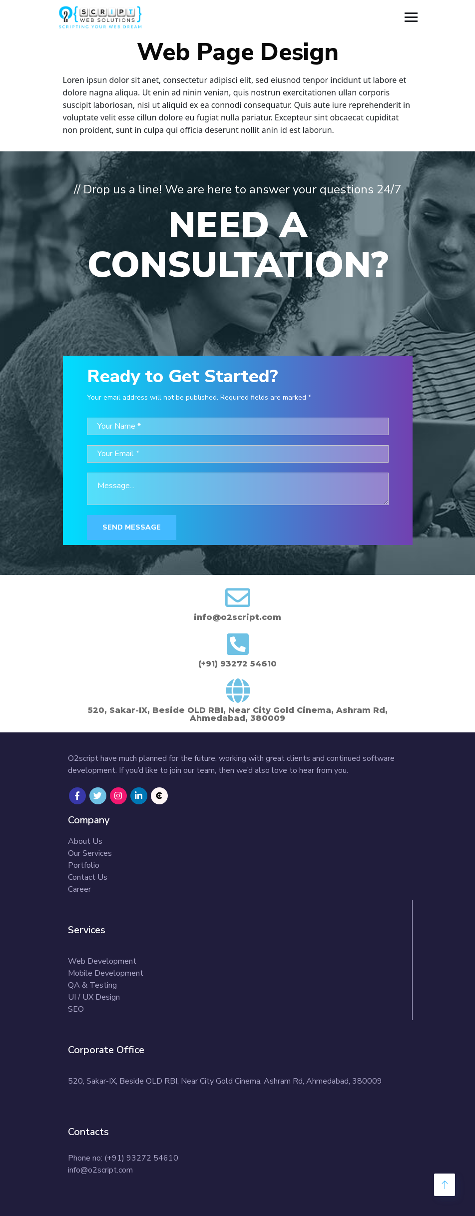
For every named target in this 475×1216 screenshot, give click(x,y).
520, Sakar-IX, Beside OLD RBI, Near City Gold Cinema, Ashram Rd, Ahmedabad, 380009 (225, 1081)
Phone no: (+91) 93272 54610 (123, 1158)
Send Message (131, 527)
